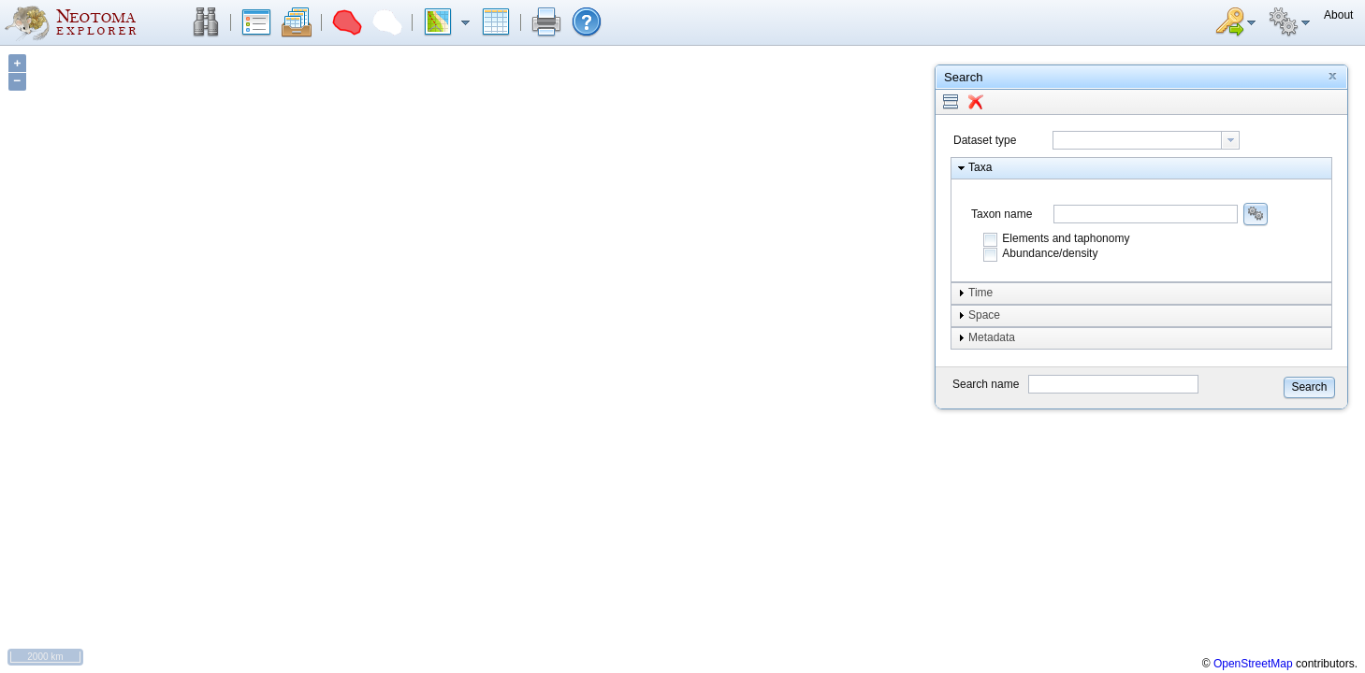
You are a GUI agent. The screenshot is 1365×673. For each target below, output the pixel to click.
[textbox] (1137, 140)
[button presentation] (1230, 140)
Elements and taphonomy (1065, 238)
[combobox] (1146, 140)
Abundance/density (1049, 253)
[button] (206, 22)
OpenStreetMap (1253, 663)
